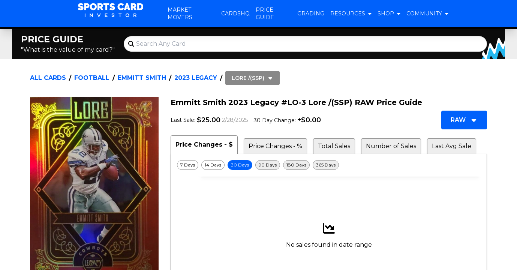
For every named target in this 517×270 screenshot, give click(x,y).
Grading (310, 13)
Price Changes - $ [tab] (204, 144)
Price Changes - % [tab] (275, 146)
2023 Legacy (195, 77)
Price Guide (265, 13)
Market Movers (180, 13)
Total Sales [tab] (334, 146)
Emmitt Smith (142, 77)
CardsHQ (235, 13)
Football (91, 77)
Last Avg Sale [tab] (451, 146)
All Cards (48, 77)
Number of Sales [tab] (391, 146)
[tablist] (329, 144)
